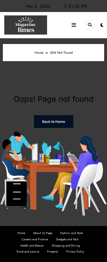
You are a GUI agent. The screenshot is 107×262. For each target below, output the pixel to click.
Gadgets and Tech (67, 239)
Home (21, 233)
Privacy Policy (75, 251)
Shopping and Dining (66, 245)
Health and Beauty (32, 245)
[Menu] (74, 25)
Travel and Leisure (27, 251)
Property (52, 251)
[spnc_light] (102, 25)
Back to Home (53, 121)
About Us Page (42, 233)
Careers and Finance (35, 239)
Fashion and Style (71, 233)
